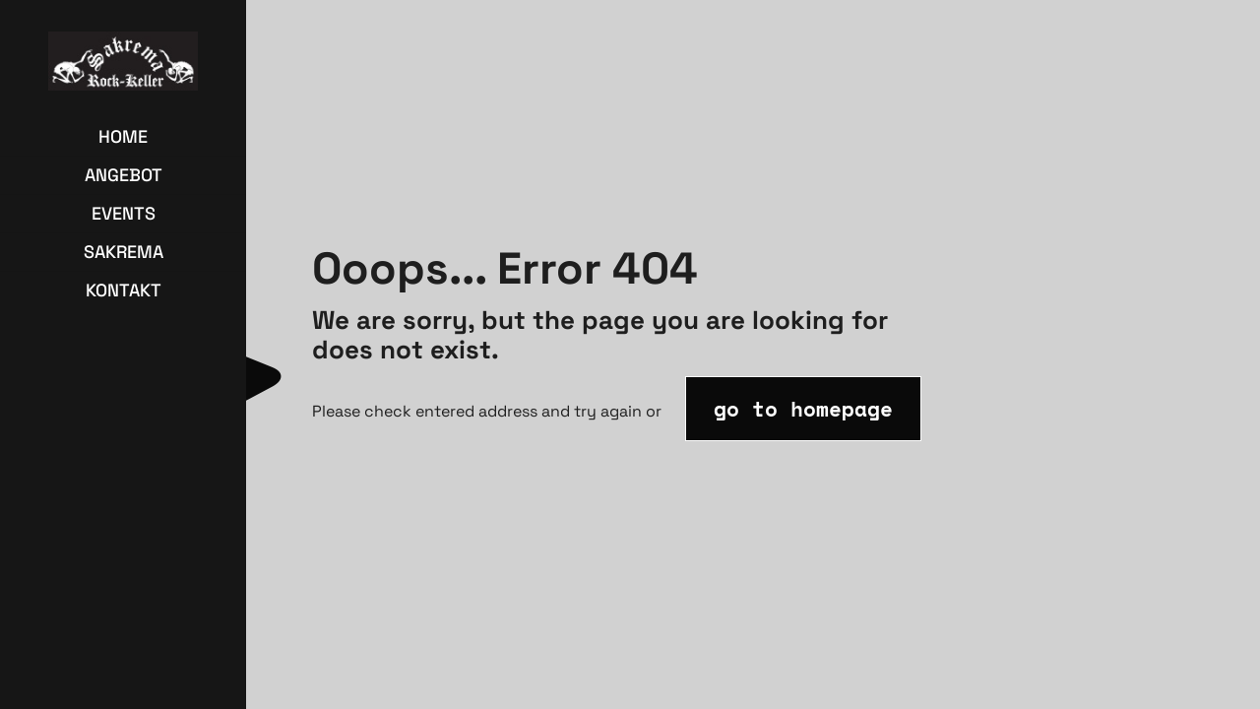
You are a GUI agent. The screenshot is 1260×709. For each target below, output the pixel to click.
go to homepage (803, 408)
